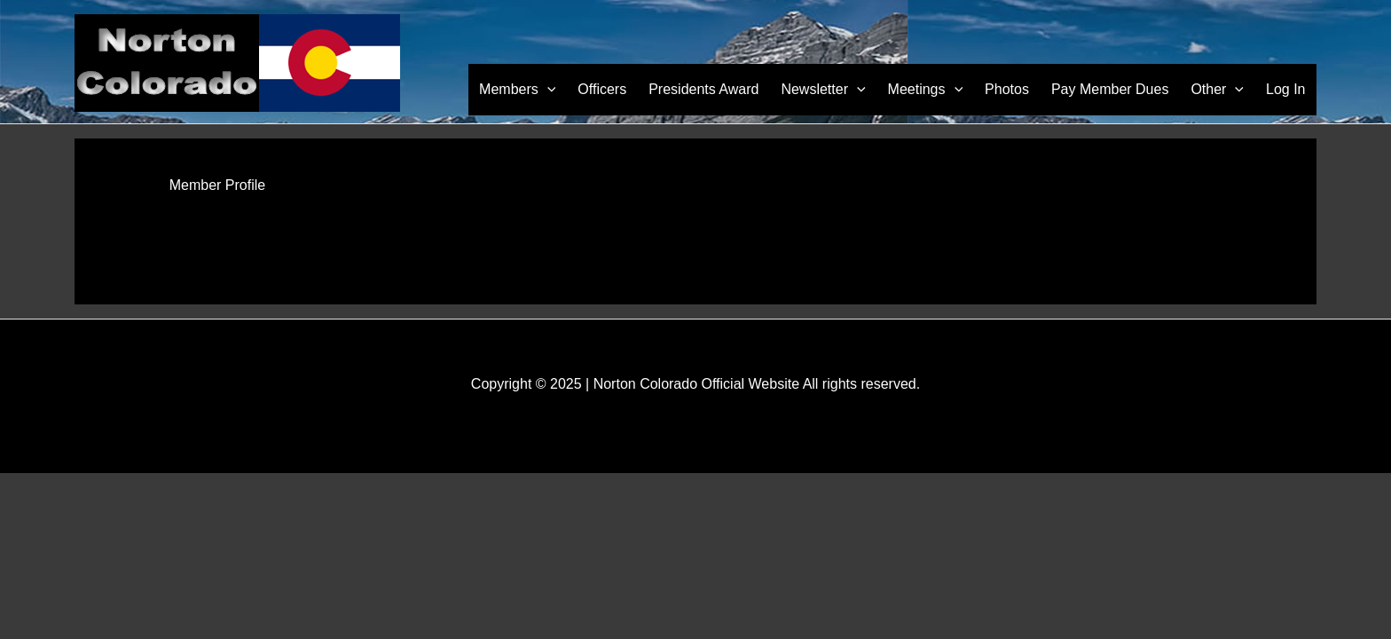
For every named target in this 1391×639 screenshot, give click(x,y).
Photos (1016, 89)
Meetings (937, 89)
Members (540, 89)
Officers (622, 89)
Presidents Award (721, 89)
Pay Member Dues (1116, 89)
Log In (1287, 89)
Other (1221, 89)
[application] (569, 89)
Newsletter (838, 89)
